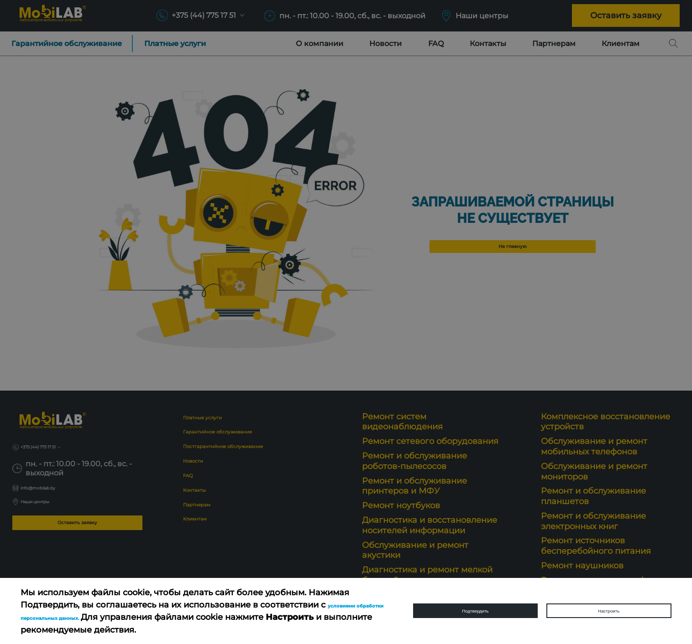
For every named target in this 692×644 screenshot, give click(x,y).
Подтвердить (476, 610)
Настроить (608, 610)
